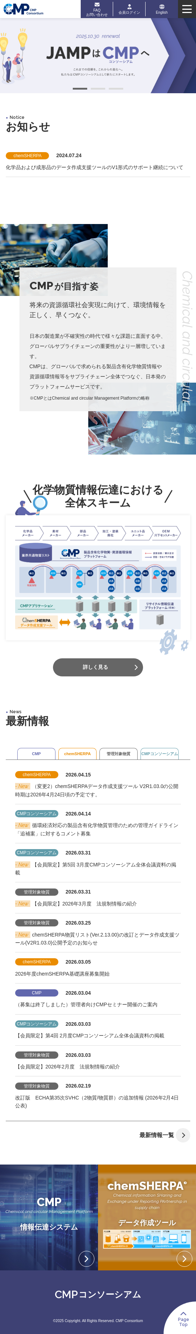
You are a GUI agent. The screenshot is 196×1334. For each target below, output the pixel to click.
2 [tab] (98, 89)
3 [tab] (116, 89)
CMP (36, 754)
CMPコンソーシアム (159, 754)
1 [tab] (80, 89)
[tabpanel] (98, 55)
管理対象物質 (118, 754)
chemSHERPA (77, 754)
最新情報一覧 (164, 1135)
